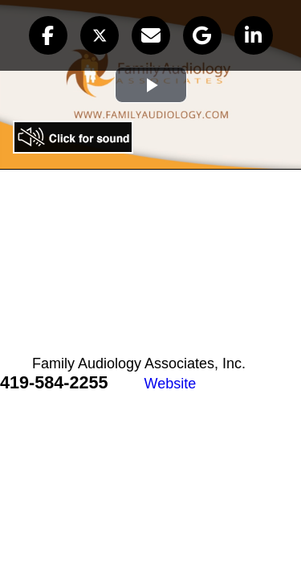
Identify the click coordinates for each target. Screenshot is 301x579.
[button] (48, 35)
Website (170, 384)
